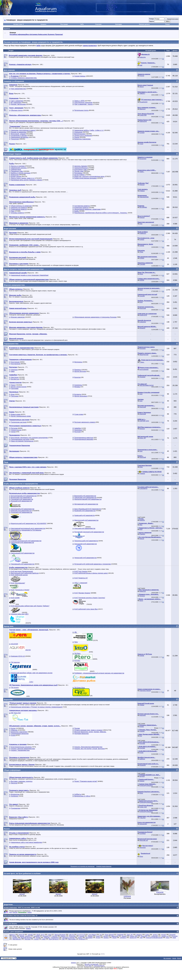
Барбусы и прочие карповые (20, 173)
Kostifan (14, 937)
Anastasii (142, 377)
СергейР (142, 264)
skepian (22, 936)
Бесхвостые (15, 379)
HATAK (142, 245)
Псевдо (151, 19)
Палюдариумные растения (20, 439)
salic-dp (71, 934)
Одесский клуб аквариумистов (84, 528)
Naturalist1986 (144, 197)
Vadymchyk (143, 121)
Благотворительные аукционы (21, 747)
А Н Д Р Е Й (81, 934)
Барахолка (8, 699)
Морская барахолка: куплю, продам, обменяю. (90, 732)
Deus (141, 274)
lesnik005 (36, 936)
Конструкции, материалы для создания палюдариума (29, 437)
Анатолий (143, 308)
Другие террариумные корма (21, 416)
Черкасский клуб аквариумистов (85, 558)
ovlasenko (143, 322)
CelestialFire (143, 488)
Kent (141, 289)
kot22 (167, 937)
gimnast (163, 934)
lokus (43, 939)
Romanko (143, 348)
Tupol (141, 143)
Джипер (90, 936)
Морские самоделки (18, 317)
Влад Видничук (54, 939)
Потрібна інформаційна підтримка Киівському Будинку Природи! (36, 34)
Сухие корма (78, 414)
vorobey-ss (164, 936)
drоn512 (27, 936)
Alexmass (143, 847)
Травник (142, 473)
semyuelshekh (144, 369)
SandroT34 (133, 937)
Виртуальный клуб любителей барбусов (24, 573)
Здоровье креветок (17, 213)
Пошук (167, 24)
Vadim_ (142, 171)
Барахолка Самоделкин (82, 139)
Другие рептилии (80, 371)
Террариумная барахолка (19, 733)
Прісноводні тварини (12, 154)
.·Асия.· (142, 362)
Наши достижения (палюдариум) (22, 441)
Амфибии (77, 428)
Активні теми (17, 24)
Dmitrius (63, 936)
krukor (147, 934)
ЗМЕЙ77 (142, 93)
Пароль (151, 21)
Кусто (42, 934)
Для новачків (9, 70)
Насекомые (78, 430)
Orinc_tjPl (143, 438)
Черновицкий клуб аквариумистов (22, 564)
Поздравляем (15, 808)
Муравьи (77, 387)
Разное (76, 137)
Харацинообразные (81, 168)
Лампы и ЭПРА (79, 101)
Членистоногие (16, 430)
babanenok (114, 936)
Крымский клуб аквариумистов (84, 511)
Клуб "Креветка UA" (81, 578)
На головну (167, 958)
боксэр (142, 538)
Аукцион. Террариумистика (20, 750)
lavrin (141, 600)
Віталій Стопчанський (91, 964)
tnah (141, 937)
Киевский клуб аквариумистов (21, 511)
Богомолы (77, 394)
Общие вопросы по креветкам (21, 206)
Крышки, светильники (18, 104)
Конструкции (15, 362)
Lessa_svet (143, 807)
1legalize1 (123, 937)
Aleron (142, 86)
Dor (141, 736)
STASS (142, 239)
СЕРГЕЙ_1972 (144, 421)
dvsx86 (38, 937)
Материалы (78, 362)
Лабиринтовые (16, 169)
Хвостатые (14, 377)
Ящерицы (77, 370)
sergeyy (155, 934)
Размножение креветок (19, 209)
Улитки (13, 432)
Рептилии (14, 428)
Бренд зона (8, 626)
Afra (141, 524)
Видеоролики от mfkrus (82, 796)
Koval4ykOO (144, 102)
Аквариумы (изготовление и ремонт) (23, 130)
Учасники (98, 24)
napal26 (124, 936)
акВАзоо (142, 759)
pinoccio (142, 428)
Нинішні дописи (144, 24)
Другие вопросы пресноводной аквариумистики (24, 269)
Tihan (141, 252)
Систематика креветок (82, 206)
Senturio (142, 596)
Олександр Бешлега (146, 785)
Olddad (142, 705)
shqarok (81, 936)
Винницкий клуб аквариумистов (85, 496)
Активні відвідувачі (10, 907)
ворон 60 (21, 934)
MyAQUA (82, 939)
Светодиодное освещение (83, 102)
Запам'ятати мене (171, 19)
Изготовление (15, 364)
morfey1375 (143, 315)
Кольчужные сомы (80, 169)
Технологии (15, 139)
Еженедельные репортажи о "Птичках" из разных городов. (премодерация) (36, 707)
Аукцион (43, 24)
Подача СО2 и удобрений (83, 135)
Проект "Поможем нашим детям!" (85, 781)
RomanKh (172, 934)
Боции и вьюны (16, 176)
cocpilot (142, 132)
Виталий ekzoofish (26, 937)
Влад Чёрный (109, 934)
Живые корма (15, 414)
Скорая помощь (79, 76)
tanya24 (142, 776)
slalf (141, 65)
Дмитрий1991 (16, 939)
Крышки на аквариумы (18, 132)
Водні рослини (10, 228)
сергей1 (142, 296)
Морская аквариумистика (14, 285)
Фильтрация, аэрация (18, 134)
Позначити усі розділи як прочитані (82, 866)
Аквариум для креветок (19, 207)
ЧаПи (82, 24)
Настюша (28, 939)
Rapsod (142, 184)
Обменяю (14, 730)
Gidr (63, 939)
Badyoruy (143, 109)
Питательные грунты (81, 110)
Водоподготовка (79, 134)
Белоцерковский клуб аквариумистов (23, 496)
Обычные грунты (17, 110)
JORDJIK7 (47, 937)
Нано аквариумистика (18, 89)
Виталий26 (89, 937)
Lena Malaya (92, 934)
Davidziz (106, 937)
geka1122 (143, 591)
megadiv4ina (55, 937)
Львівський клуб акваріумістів (84, 515)
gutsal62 (30, 934)
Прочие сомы (78, 171)
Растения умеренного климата (84, 422)
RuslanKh (143, 765)
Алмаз (142, 726)
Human (142, 75)
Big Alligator (143, 207)
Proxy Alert (88, 965)
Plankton (142, 534)
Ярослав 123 (144, 840)
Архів (174, 958)
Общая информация (12, 770)
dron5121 (46, 936)
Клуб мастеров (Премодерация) (22, 571)
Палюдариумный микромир (83, 439)
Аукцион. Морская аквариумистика (23, 748)
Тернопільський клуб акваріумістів (86, 541)
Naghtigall (120, 934)
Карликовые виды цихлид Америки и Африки (26, 180)
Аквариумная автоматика (19, 137)
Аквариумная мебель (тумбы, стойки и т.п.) (89, 130)
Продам (77, 728)
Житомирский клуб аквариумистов (86, 504)
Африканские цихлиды (19, 168)
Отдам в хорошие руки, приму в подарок (88, 730)
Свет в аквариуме (17, 101)
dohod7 (22, 894)
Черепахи (14, 370)
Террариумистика (11, 344)
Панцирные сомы (17, 171)
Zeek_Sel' (130, 934)
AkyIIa (14, 936)
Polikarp (142, 191)
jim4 (10, 912)
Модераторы (15, 794)
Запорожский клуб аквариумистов (22, 509)
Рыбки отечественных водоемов (85, 178)
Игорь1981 (72, 936)
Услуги (13, 735)
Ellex (141, 467)
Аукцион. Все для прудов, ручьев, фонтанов (89, 748)
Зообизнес (14, 796)
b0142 (38, 934)
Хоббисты (77, 794)
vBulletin (73, 962)
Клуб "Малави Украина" (82, 593)
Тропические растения (18, 422)
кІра (141, 223)
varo (141, 394)
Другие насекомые (80, 396)
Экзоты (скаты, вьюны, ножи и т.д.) (23, 178)
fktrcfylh (54, 936)
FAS (136, 936)
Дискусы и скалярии (18, 166)
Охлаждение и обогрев (19, 135)
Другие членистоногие (18, 387)
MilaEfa (28, 928)
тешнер (142, 731)
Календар (118, 24)
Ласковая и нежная (68, 937)
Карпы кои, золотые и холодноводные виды (89, 176)
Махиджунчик (144, 354)
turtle (49, 934)
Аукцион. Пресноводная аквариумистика (88, 747)
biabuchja (143, 57)
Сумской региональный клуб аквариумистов (26, 541)
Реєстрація (64, 24)
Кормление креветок (81, 207)
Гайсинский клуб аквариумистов (85, 497)
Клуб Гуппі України (80, 571)
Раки (12, 211)
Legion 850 (143, 115)
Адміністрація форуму (103, 866)
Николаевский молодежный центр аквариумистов (28, 528)
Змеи (12, 371)
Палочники (14, 388)
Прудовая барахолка (81, 733)
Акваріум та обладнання (14, 81)
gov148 (105, 936)
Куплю (13, 728)
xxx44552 (143, 833)
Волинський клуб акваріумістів (21, 497)
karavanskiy (143, 824)
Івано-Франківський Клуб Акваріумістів (87, 509)
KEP (141, 529)
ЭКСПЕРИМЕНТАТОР (147, 385)
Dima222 (142, 328)
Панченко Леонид (145, 690)
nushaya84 (154, 936)
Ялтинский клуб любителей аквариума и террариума (92, 564)
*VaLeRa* (143, 817)
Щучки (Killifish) (79, 175)
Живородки (15, 175)
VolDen (29, 912)
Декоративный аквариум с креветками (87, 209)
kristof (98, 936)
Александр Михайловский (154, 937)
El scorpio (175, 936)
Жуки (12, 394)
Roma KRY (144, 936)
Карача (142, 781)
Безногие (77, 377)
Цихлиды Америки (80, 166)
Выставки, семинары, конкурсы (21, 781)
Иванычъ (12, 934)
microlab (142, 743)
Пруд (6, 462)
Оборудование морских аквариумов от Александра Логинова (95, 317)
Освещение (78, 132)
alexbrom (139, 934)
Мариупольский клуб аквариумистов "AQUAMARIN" (28, 523)
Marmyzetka (72, 939)
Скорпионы (78, 385)
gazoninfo (143, 715)
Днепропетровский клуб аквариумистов (87, 499)
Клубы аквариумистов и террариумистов (21, 484)
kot (101, 934)
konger (80, 937)
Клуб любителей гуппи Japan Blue (86, 609)
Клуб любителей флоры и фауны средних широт (91, 573)
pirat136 (142, 520)
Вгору (179, 958)
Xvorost (36, 939)
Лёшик (114, 937)
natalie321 (143, 233)
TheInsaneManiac (99, 965)
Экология (14, 783)
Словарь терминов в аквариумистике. (24, 78)
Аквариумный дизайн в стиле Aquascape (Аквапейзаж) (29, 275)
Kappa (132, 936)
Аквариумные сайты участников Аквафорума (26, 842)
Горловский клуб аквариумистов (22, 499)
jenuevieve (143, 158)
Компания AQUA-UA (18, 656)
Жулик (98, 937)
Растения (77, 432)
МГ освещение (16, 102)
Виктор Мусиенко (60, 934)
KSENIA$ (127, 896)
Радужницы (78, 173)
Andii (174, 937)
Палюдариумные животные (83, 437)
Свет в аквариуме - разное (83, 104)
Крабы (76, 211)
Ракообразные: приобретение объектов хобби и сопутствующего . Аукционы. (100, 213)
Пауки (13, 385)
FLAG (141, 752)
